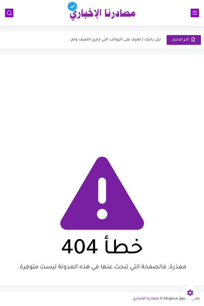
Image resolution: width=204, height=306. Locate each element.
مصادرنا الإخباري (146, 299)
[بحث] (9, 13)
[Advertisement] (102, 101)
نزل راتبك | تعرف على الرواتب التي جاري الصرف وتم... (114, 40)
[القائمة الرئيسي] (195, 13)
